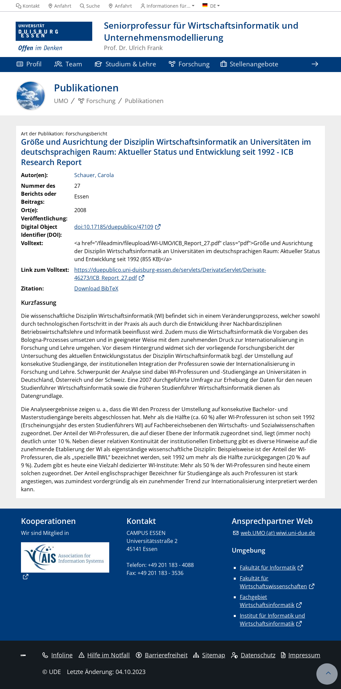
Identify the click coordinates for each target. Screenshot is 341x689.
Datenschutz (253, 655)
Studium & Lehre (125, 63)
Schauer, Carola (94, 175)
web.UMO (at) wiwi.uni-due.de (278, 533)
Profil (29, 63)
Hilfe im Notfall (104, 655)
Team (68, 63)
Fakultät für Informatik (268, 567)
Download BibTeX (96, 288)
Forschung (189, 63)
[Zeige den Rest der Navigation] (314, 64)
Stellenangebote (249, 63)
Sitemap (209, 655)
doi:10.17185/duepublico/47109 (113, 226)
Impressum (300, 655)
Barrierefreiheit (161, 655)
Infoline (57, 655)
